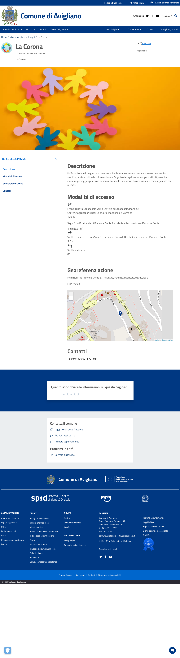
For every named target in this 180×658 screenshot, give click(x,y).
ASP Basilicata (137, 2)
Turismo (33, 540)
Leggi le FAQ (148, 522)
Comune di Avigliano (50, 15)
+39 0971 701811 (106, 531)
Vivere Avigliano (17, 37)
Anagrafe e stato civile (40, 518)
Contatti (103, 513)
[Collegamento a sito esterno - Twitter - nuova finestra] (147, 15)
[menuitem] (111, 29)
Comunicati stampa (72, 522)
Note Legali (80, 574)
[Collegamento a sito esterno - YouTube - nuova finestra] (157, 15)
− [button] (71, 298)
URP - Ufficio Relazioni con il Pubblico (115, 541)
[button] (164, 3)
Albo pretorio (69, 540)
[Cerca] (176, 16)
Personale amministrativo (12, 540)
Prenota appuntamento (153, 517)
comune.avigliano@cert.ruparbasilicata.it (117, 535)
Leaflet (157, 340)
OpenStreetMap (167, 340)
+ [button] (71, 294)
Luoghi (31, 37)
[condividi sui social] (144, 43)
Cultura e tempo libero (39, 522)
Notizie (67, 518)
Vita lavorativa (36, 527)
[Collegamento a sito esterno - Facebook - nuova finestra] (152, 15)
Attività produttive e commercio (44, 531)
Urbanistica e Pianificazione (42, 535)
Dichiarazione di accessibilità (155, 530)
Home (4, 37)
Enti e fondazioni (8, 531)
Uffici (3, 527)
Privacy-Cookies (65, 574)
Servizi (33, 513)
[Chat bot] (172, 650)
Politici (4, 535)
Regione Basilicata (112, 2)
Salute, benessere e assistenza (43, 561)
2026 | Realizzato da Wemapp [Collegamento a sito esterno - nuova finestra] (14, 581)
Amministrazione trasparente (77, 545)
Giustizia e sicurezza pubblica (42, 548)
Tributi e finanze (37, 553)
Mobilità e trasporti (38, 544)
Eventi (66, 527)
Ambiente (34, 557)
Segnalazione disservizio (153, 526)
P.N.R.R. (146, 535)
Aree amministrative (10, 518)
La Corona (42, 37)
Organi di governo (9, 522)
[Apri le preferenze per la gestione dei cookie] (7, 650)
